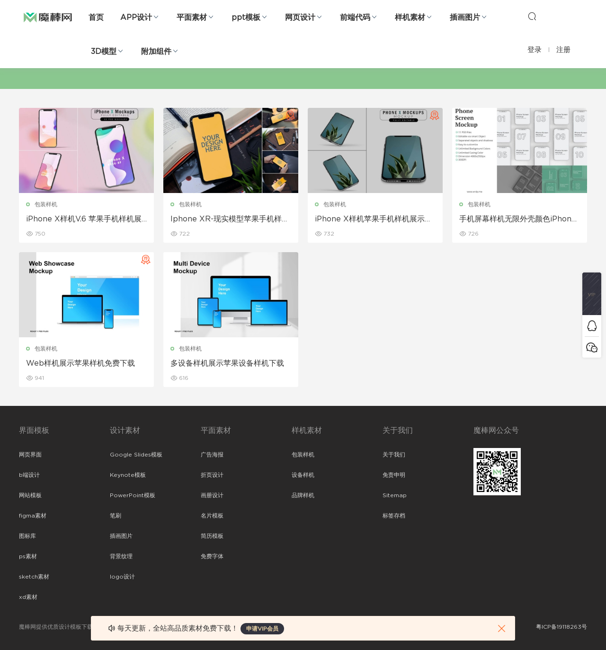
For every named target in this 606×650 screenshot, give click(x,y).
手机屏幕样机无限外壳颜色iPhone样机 (517, 219)
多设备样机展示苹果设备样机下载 (227, 363)
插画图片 (465, 17)
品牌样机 (303, 495)
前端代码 (355, 17)
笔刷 (115, 515)
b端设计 (29, 475)
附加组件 (156, 51)
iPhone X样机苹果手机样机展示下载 (373, 219)
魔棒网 (48, 16)
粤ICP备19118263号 (561, 627)
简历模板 (212, 536)
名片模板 (212, 515)
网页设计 (300, 17)
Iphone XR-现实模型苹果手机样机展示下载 (229, 219)
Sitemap (395, 495)
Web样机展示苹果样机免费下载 (80, 363)
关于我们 (394, 454)
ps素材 (28, 556)
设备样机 (303, 475)
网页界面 (30, 454)
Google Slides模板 (136, 454)
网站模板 (30, 495)
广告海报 (212, 454)
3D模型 (103, 51)
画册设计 (212, 495)
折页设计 (212, 475)
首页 (96, 17)
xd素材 (28, 597)
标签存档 (394, 515)
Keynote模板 (128, 475)
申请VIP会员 (262, 629)
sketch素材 (34, 577)
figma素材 (32, 515)
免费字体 (212, 556)
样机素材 (410, 17)
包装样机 (46, 204)
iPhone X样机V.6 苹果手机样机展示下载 (84, 219)
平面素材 (192, 17)
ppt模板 (246, 17)
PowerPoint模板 (132, 495)
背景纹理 (121, 556)
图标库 (27, 536)
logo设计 (122, 577)
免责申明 (394, 475)
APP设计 (136, 17)
